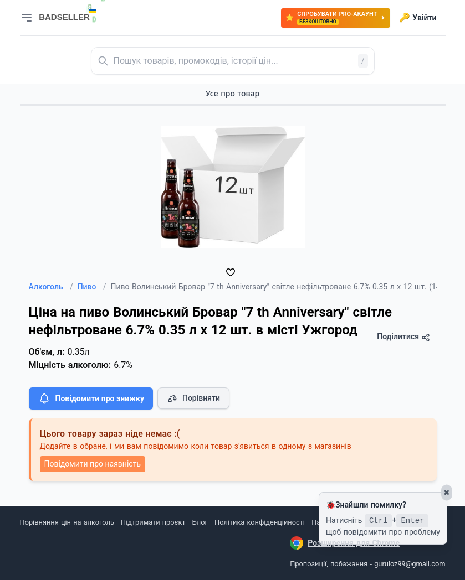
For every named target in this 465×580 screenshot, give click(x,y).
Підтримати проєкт (153, 522)
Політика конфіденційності (259, 522)
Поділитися (403, 336)
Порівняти (193, 398)
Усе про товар (232, 93)
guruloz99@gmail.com (409, 564)
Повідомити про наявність (92, 463)
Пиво (92, 286)
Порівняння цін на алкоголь (67, 522)
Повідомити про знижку (91, 398)
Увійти (417, 17)
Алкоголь (51, 286)
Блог (200, 522)
